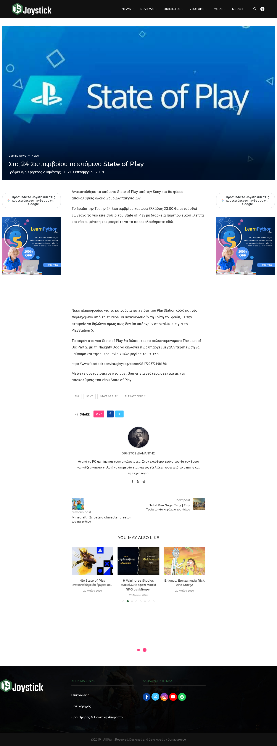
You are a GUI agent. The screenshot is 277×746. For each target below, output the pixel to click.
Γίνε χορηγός (81, 706)
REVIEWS (147, 9)
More (218, 9)
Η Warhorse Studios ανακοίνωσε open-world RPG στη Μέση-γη (138, 585)
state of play (109, 396)
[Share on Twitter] (119, 414)
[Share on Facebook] (110, 414)
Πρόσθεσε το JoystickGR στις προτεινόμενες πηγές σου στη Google (245, 200)
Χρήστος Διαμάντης (44, 172)
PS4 (76, 396)
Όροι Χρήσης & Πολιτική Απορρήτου (97, 717)
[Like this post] (100, 414)
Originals (172, 9)
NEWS (126, 9)
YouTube (197, 9)
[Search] (255, 9)
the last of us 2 (135, 396)
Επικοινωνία (80, 695)
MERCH (237, 9)
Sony (89, 396)
